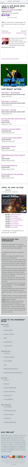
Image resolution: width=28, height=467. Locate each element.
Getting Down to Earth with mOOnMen (11, 129)
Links (5, 365)
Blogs (5, 338)
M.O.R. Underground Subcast (11, 368)
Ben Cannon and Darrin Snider (10, 10)
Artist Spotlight (14, 216)
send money (22, 446)
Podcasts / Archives (9, 334)
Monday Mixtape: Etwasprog (8, 146)
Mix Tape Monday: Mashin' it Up (9, 165)
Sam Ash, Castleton (9, 414)
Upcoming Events (8, 342)
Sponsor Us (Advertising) (10, 387)
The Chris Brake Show (15, 218)
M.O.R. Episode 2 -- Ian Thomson (9, 101)
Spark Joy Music (8, 406)
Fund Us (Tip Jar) (8, 395)
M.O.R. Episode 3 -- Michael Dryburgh (10, 93)
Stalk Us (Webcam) (8, 399)
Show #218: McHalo (6, 33)
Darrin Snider (5, 461)
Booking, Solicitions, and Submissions (13, 372)
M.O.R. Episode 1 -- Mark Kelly (8, 110)
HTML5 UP (14, 464)
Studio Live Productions (10, 410)
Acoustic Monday (14, 223)
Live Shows (6, 353)
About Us (6, 380)
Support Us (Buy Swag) (9, 391)
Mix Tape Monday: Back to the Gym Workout (12, 174)
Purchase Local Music (9, 357)
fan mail (13, 446)
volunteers (5, 446)
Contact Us (7, 384)
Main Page (6, 326)
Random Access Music (15, 214)
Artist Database (8, 361)
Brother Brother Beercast (16, 225)
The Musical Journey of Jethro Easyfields (11, 138)
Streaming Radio (8, 330)
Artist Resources (8, 346)
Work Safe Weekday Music (16, 220)
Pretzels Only (7, 418)
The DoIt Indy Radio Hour (10, 422)
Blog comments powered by (10, 58)
